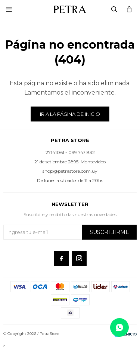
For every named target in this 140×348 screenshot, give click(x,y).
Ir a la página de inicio (70, 114)
